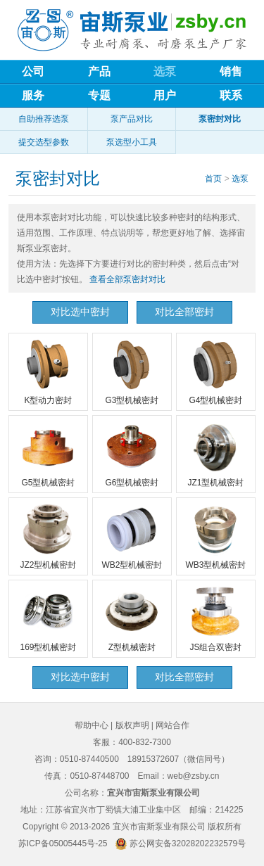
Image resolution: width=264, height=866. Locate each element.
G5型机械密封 (48, 453)
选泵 (164, 71)
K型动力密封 (48, 370)
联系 (231, 95)
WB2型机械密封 (131, 535)
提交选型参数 (43, 142)
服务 (33, 95)
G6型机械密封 (131, 453)
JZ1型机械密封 (215, 453)
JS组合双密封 (215, 617)
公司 (33, 71)
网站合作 (172, 725)
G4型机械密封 (215, 370)
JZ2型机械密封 (48, 535)
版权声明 (132, 725)
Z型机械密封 (131, 617)
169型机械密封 (48, 617)
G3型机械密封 (131, 370)
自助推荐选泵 (43, 119)
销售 (231, 71)
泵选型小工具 (131, 142)
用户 (164, 95)
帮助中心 (91, 725)
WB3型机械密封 (215, 535)
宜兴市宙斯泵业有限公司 (159, 827)
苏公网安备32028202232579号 (188, 843)
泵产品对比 (132, 119)
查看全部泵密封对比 (127, 279)
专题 (99, 95)
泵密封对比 (220, 119)
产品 (99, 71)
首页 (213, 179)
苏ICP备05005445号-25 (63, 843)
